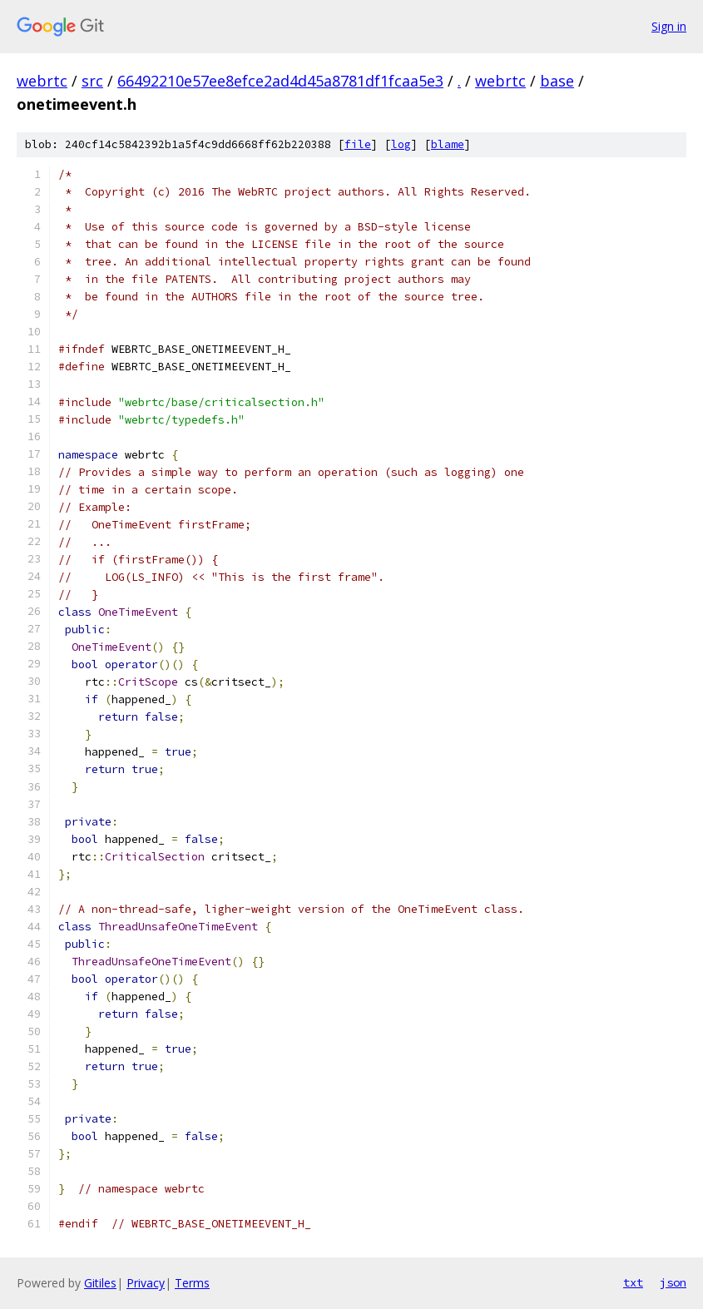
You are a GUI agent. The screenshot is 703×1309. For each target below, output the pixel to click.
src (92, 81)
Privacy (145, 1283)
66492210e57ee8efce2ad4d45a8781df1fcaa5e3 (280, 81)
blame (447, 144)
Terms (192, 1283)
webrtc (42, 81)
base (557, 81)
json (673, 1282)
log (401, 144)
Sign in (668, 26)
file (357, 144)
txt (633, 1282)
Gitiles (100, 1283)
